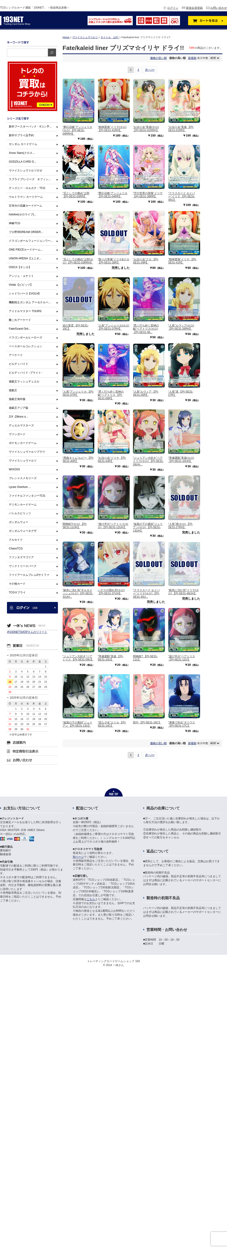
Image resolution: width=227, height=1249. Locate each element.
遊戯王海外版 (17, 399)
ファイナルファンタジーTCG (27, 495)
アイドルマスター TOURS (25, 311)
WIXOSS (14, 469)
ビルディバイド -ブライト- (25, 372)
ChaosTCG (16, 548)
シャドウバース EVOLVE (24, 293)
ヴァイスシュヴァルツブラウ (27, 451)
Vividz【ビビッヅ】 (21, 284)
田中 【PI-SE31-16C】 (147, 722)
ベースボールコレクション (25, 346)
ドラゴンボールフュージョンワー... (31, 240)
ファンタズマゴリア (21, 557)
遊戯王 (13, 390)
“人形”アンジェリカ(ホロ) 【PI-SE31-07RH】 (113, 327)
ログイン (172, 7)
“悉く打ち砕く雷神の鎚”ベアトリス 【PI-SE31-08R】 (111, 395)
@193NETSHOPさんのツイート (27, 632)
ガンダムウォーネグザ (23, 531)
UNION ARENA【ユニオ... (25, 258)
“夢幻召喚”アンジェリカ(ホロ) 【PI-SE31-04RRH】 (77, 130)
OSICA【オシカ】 (20, 267)
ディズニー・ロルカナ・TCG (27, 188)
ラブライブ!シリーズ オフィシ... (30, 179)
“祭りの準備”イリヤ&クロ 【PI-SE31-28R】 (113, 261)
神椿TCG (14, 223)
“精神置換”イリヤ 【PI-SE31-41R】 (182, 261)
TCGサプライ (17, 592)
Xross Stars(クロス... (22, 153)
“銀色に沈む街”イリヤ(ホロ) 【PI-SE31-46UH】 (183, 592)
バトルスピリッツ (20, 513)
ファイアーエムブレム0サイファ (29, 574)
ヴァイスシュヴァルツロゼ (25, 170)
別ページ (78, 856)
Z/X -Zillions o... (18, 416)
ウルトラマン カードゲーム (26, 196)
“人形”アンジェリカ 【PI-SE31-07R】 (78, 393)
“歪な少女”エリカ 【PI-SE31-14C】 (112, 724)
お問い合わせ (218, 7)
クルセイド (16, 539)
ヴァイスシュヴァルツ (23, 460)
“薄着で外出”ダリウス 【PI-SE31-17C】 (181, 724)
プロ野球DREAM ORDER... (26, 232)
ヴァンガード (17, 434)
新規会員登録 (194, 7)
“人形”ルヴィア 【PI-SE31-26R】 (146, 393)
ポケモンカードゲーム (23, 443)
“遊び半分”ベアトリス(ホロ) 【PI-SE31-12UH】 (113, 525)
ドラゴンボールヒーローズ (25, 337)
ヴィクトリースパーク (23, 566)
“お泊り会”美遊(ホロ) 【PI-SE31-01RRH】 (146, 128)
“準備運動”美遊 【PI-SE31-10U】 (110, 658)
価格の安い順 (158, 58)
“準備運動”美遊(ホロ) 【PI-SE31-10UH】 (181, 459)
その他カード (17, 583)
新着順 (192, 58)
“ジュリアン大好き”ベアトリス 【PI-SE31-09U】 (78, 658)
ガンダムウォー (18, 522)
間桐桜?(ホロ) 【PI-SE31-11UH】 (75, 525)
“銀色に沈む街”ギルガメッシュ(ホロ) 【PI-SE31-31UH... (78, 593)
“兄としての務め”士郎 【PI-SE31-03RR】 (76, 195)
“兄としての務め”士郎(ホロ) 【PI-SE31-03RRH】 (78, 261)
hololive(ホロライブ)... (22, 214)
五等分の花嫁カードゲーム (25, 205)
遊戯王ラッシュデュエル (24, 381)
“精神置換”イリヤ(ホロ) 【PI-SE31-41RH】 (112, 128)
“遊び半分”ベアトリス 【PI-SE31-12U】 (181, 658)
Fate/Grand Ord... (20, 328)
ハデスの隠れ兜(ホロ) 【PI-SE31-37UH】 (111, 592)
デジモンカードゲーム (23, 504)
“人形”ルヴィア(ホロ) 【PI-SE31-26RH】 (181, 327)
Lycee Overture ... (20, 487)
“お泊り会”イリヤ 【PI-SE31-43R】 (112, 459)
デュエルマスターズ (21, 425)
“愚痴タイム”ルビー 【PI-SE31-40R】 (78, 459)
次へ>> (149, 69)
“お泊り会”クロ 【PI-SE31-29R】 (146, 261)
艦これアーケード (20, 320)
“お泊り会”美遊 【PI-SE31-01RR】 (181, 128)
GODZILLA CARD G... (22, 161)
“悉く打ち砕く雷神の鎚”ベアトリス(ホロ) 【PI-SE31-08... (146, 329)
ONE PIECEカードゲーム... (26, 249)
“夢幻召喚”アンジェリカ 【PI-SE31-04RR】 (112, 195)
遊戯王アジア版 (18, 407)
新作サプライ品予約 (21, 135)
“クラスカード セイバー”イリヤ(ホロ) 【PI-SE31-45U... (146, 593)
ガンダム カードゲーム (23, 144)
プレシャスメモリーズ (23, 478)
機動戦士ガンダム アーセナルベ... (30, 302)
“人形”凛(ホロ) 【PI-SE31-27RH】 (180, 525)
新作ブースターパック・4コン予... (30, 126)
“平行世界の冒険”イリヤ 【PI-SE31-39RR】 (148, 195)
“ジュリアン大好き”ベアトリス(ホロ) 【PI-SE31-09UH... (148, 461)
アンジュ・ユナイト (21, 276)
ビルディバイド (18, 364)
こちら (91, 899)
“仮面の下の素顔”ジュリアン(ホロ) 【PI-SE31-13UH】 (148, 527)
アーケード (16, 355)
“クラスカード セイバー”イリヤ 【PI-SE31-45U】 (181, 196)
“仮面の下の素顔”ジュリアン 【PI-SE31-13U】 (77, 724)
